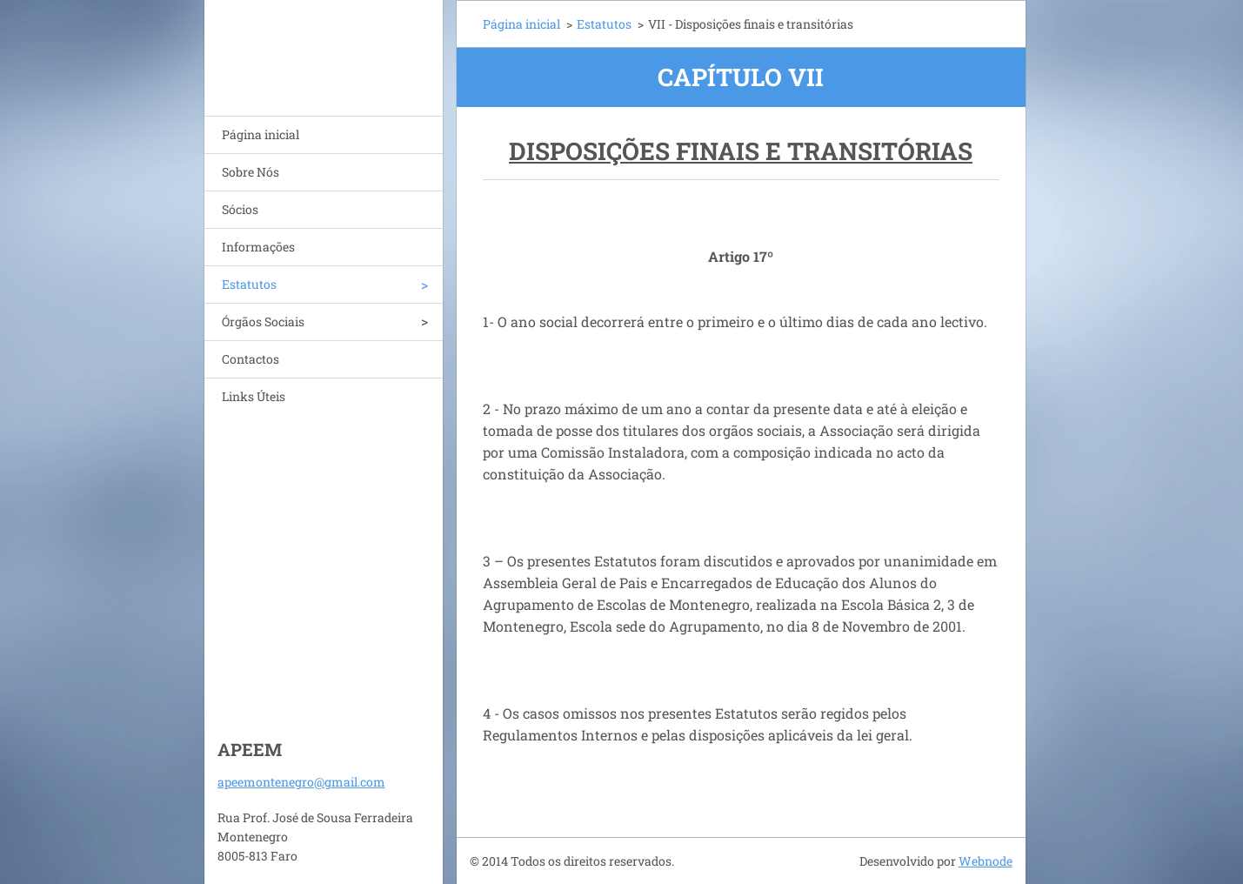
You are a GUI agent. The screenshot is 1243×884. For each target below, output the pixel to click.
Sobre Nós (250, 172)
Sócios (240, 209)
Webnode (985, 861)
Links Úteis (253, 396)
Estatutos (249, 284)
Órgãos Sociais (263, 321)
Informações (258, 246)
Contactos (250, 359)
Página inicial (260, 134)
